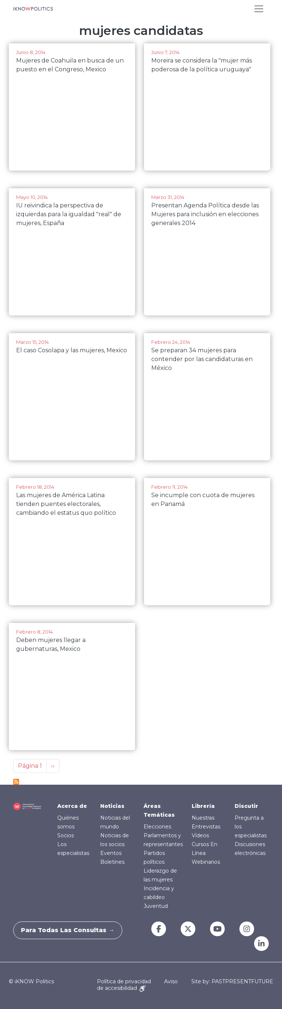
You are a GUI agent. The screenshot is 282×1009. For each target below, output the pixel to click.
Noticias (112, 806)
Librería (203, 806)
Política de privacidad (124, 981)
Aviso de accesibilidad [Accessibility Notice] (137, 984)
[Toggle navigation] (259, 9)
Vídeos (200, 835)
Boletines (112, 862)
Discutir (246, 806)
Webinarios (206, 862)
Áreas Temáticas (159, 810)
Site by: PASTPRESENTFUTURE (232, 981)
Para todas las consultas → (71, 930)
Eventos (111, 853)
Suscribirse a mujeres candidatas (16, 782)
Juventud (156, 906)
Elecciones (157, 826)
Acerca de (72, 806)
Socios (65, 835)
